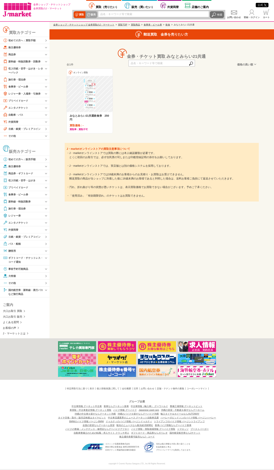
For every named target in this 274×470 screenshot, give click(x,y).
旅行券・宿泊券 (15, 79)
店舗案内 (200, 6)
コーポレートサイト (197, 389)
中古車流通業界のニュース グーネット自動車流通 (133, 418)
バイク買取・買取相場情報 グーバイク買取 (153, 430)
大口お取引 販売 (12, 317)
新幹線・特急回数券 (17, 201)
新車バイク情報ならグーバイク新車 (173, 426)
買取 (81, 14)
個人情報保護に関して (108, 389)
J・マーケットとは (14, 334)
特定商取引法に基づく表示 (80, 389)
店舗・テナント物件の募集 (170, 389)
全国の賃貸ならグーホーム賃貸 (99, 426)
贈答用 (9, 251)
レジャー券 (12, 215)
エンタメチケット (16, 108)
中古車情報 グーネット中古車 (87, 407)
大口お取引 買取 (12, 311)
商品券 (9, 54)
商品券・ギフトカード (19, 173)
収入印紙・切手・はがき (20, 180)
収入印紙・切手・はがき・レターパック (23, 70)
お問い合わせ (234, 17)
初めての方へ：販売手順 (20, 159)
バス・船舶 (12, 244)
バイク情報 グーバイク (125, 411)
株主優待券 (12, 47)
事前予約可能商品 (16, 269)
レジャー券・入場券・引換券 (23, 94)
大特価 (9, 276)
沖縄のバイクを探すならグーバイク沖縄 (138, 414)
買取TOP (122, 24)
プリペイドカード (16, 101)
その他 (9, 136)
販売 (92, 14)
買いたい (142, 6)
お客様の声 (9, 328)
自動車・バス (13, 115)
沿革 (136, 389)
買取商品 (135, 24)
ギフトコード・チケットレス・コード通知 (21, 260)
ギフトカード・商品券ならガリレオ (149, 434)
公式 (262, 4)
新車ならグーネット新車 (116, 407)
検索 (219, 14)
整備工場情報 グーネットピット (186, 407)
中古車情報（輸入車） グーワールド (149, 407)
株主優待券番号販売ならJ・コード (137, 437)
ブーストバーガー (199, 430)
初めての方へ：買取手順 (20, 40)
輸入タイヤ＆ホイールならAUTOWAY (180, 414)
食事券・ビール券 (16, 86)
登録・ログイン (252, 17)
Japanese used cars (149, 411)
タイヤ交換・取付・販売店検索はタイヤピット (82, 418)
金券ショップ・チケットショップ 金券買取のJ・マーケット (83, 24)
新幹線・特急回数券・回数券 (23, 61)
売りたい (107, 6)
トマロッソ (183, 430)
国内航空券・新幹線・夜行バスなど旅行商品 (23, 292)
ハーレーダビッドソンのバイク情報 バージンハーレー (188, 418)
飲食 (168, 24)
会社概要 (126, 389)
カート (266, 17)
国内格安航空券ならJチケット (185, 434)
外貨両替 (173, 6)
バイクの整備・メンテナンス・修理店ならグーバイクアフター (97, 430)
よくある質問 (11, 323)
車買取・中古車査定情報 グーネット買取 (90, 411)
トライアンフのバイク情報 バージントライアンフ (179, 422)
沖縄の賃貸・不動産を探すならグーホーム (182, 411)
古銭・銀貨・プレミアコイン (23, 129)
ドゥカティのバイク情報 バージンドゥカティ (129, 422)
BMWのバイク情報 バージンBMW (86, 422)
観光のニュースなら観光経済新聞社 (134, 426)
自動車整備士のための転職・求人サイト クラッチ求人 (101, 434)
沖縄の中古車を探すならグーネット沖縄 (95, 414)
